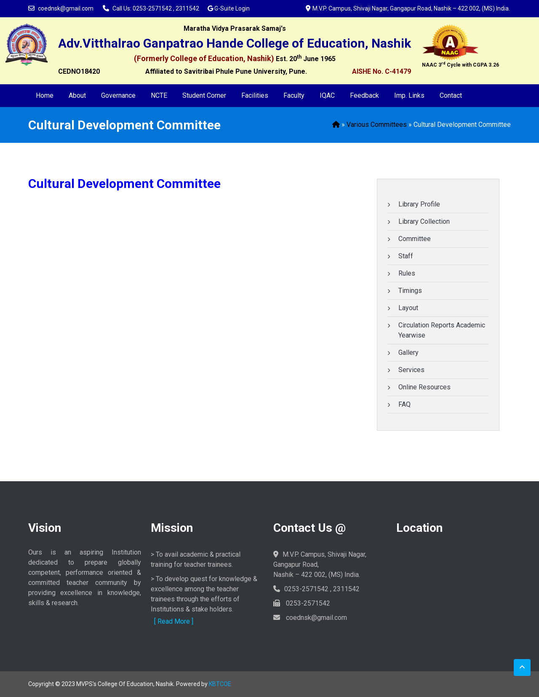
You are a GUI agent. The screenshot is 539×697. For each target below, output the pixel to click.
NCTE (159, 95)
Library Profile (419, 204)
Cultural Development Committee (124, 183)
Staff (405, 256)
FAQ (404, 404)
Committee (414, 239)
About (77, 95)
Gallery (408, 352)
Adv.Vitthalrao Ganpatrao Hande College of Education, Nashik (234, 43)
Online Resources (424, 387)
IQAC (327, 95)
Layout (408, 308)
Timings (410, 291)
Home (44, 95)
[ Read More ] (173, 621)
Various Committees (377, 125)
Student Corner (204, 95)
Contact (451, 95)
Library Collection (424, 221)
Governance (118, 95)
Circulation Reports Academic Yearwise (441, 330)
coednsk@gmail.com (65, 8)
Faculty (293, 95)
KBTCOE (220, 684)
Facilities (254, 95)
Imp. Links (409, 95)
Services (411, 370)
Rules (406, 273)
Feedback (364, 95)
